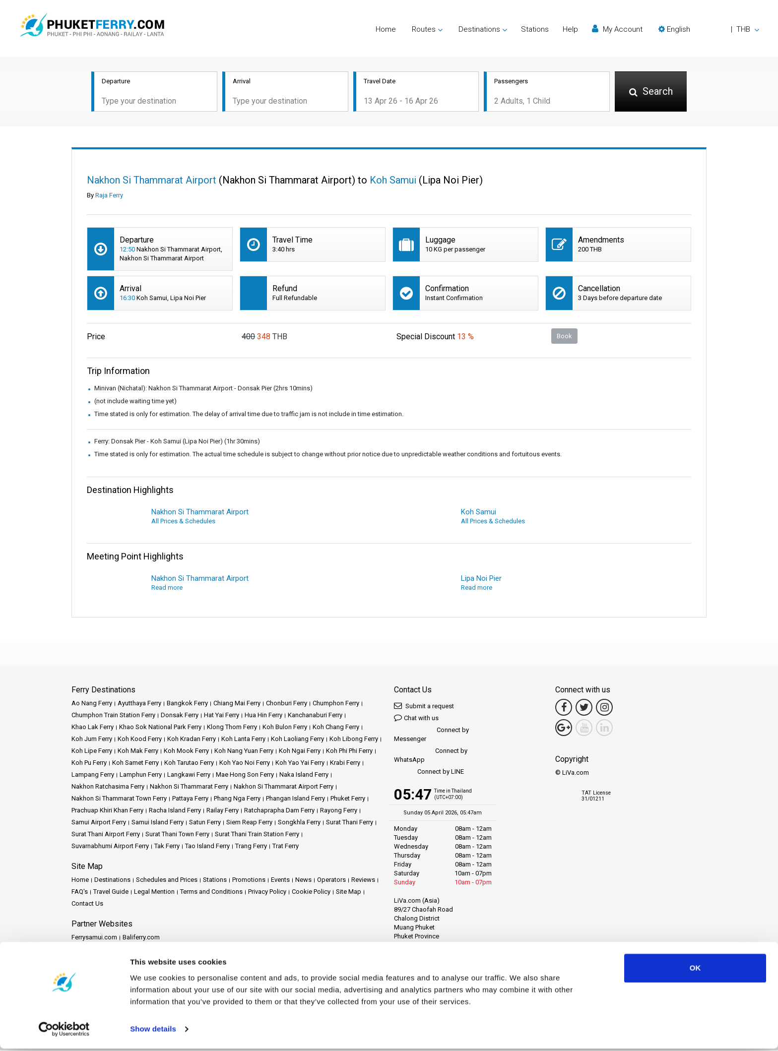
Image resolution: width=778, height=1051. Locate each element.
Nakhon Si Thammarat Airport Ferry (283, 787)
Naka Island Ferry (303, 775)
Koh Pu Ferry (89, 763)
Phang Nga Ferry (237, 799)
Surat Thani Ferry (349, 823)
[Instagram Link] (604, 708)
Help (570, 29)
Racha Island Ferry (175, 811)
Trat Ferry (285, 847)
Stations (535, 29)
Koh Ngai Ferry (300, 751)
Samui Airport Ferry (98, 823)
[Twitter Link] (584, 708)
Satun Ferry (205, 823)
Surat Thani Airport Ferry (105, 835)
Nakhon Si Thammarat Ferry (189, 787)
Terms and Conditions (211, 892)
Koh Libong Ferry (353, 739)
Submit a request (424, 706)
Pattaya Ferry (190, 799)
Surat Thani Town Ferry (177, 835)
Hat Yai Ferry (221, 716)
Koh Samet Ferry (135, 763)
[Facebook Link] (563, 708)
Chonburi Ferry (286, 704)
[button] (708, 29)
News (303, 880)
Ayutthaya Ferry (139, 704)
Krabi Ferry (345, 763)
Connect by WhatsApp (430, 756)
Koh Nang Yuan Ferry (243, 751)
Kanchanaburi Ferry (315, 716)
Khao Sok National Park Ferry (160, 728)
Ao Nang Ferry (91, 704)
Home (386, 29)
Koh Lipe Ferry (91, 751)
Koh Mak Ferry (138, 751)
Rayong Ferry (338, 811)
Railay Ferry (222, 811)
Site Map (348, 892)
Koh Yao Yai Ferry (299, 763)
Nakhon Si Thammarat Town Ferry (119, 799)
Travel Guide (111, 892)
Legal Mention (154, 892)
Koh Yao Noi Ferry (244, 763)
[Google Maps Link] (563, 728)
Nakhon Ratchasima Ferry (107, 787)
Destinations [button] (479, 29)
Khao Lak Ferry (92, 728)
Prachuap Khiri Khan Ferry (107, 811)
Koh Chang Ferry (336, 728)
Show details (153, 1031)
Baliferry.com (141, 938)
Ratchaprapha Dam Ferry (279, 811)
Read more (167, 588)
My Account (617, 29)
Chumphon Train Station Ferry (113, 716)
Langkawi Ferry (188, 775)
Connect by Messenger (431, 735)
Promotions (248, 880)
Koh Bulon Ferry (284, 728)
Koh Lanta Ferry (243, 739)
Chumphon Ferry (336, 704)
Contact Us (87, 904)
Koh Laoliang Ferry (297, 739)
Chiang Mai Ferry (236, 704)
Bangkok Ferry (187, 704)
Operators (331, 880)
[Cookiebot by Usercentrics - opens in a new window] (64, 1031)
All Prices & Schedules (183, 522)
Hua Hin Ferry (263, 716)
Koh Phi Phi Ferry (349, 751)
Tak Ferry (167, 847)
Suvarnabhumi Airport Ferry (110, 847)
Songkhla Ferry (299, 823)
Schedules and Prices (166, 880)
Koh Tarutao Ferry (189, 763)
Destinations (112, 880)
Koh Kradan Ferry (191, 739)
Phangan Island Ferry (295, 799)
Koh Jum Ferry (91, 739)
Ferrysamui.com (94, 938)
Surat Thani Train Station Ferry (257, 835)
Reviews (363, 880)
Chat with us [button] (416, 718)
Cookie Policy (311, 892)
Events (280, 880)
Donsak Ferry (179, 716)
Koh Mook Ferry (186, 751)
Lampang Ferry (92, 775)
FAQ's (79, 892)
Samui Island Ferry (157, 823)
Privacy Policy (267, 892)
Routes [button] (424, 29)
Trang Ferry (251, 847)
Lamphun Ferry (141, 775)
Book (564, 336)
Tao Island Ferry (207, 847)
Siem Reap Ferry (249, 823)
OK (695, 970)
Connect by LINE (429, 773)
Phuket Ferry (347, 799)
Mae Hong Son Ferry (245, 775)
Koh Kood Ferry (140, 739)
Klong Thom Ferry (232, 728)
